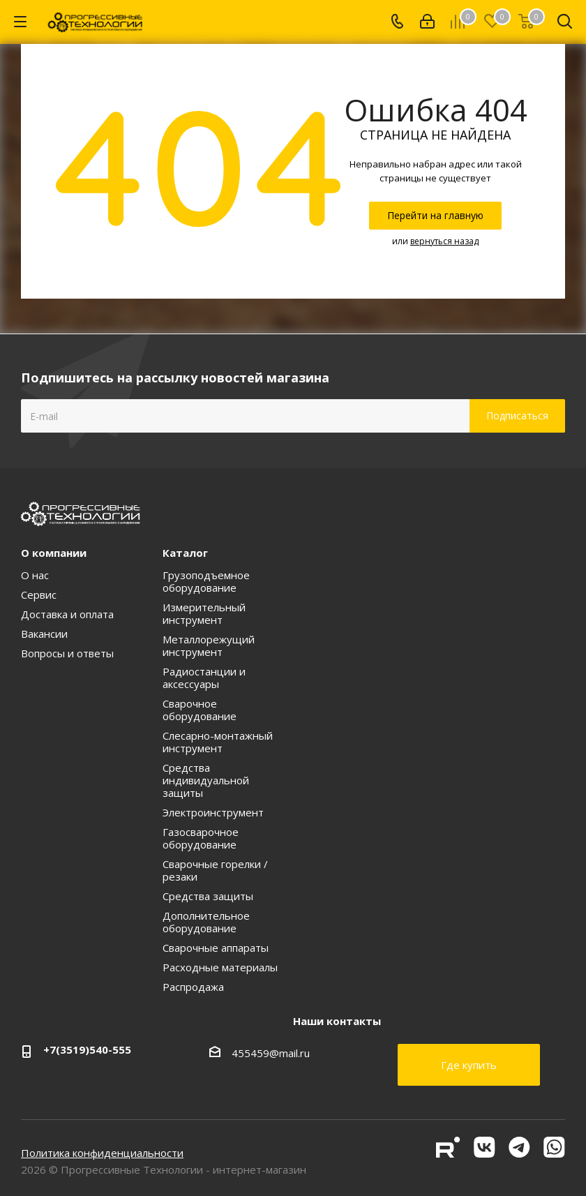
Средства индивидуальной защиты (206, 780)
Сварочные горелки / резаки (215, 870)
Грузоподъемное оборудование (206, 581)
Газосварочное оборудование (201, 838)
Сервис (39, 594)
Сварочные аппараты (216, 948)
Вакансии (44, 634)
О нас (35, 575)
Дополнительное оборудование (206, 922)
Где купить (469, 1065)
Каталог (185, 553)
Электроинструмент (213, 812)
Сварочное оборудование (199, 709)
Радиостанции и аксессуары (204, 677)
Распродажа (193, 987)
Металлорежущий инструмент (209, 645)
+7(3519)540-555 (87, 1049)
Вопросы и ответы (67, 653)
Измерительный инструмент (204, 613)
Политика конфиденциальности (102, 1153)
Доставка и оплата (67, 614)
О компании (54, 553)
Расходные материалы (220, 967)
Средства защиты (208, 896)
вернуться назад (444, 241)
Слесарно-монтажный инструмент (218, 741)
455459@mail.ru (271, 1053)
